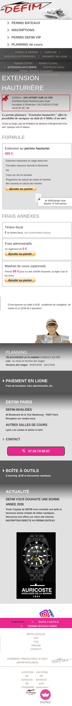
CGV (36, 638)
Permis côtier (23, 63)
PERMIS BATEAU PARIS (42, 626)
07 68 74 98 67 (39, 451)
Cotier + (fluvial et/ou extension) (36, 74)
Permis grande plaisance (36, 71)
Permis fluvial (48, 63)
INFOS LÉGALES (36, 634)
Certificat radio (53, 67)
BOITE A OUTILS (49, 621)
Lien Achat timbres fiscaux (37, 232)
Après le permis (26, 52)
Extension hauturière (22, 67)
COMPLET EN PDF (33, 357)
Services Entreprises (20, 56)
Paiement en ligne (54, 56)
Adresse (51, 52)
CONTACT (36, 649)
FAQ (36, 641)
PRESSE (36, 645)
